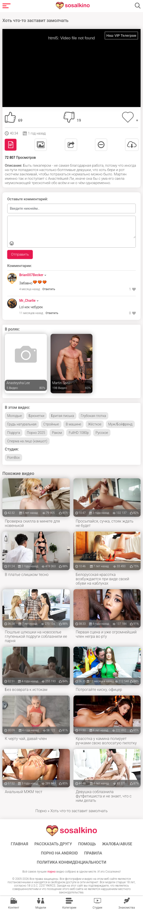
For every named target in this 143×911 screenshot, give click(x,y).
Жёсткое (94, 424)
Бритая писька (62, 416)
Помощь (87, 844)
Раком (57, 433)
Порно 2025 (36, 433)
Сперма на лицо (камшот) (27, 441)
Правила (93, 853)
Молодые (14, 416)
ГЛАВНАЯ (19, 844)
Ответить (48, 289)
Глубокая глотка (93, 416)
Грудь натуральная (21, 424)
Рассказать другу (53, 844)
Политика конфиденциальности (71, 862)
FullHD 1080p (79, 433)
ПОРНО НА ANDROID (59, 853)
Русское (102, 433)
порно (51, 871)
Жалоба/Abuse (117, 844)
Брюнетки (36, 416)
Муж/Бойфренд (120, 424)
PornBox (13, 457)
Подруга (13, 433)
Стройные (51, 424)
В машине (73, 424)
